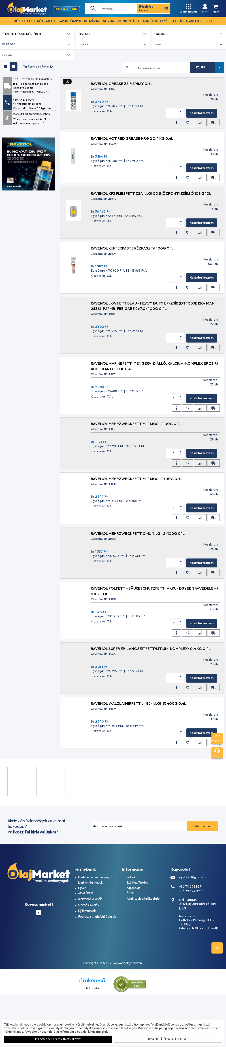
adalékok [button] (150, 21)
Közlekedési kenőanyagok (95, 939)
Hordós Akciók (88, 966)
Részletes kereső (153, 8)
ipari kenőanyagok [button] (72, 21)
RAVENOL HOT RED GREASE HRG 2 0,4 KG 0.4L (135, 200)
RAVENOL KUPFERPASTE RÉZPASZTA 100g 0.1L (135, 310)
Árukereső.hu (92, 1041)
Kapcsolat (133, 950)
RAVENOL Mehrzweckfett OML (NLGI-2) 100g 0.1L (141, 595)
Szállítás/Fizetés (137, 945)
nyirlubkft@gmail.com (192, 939)
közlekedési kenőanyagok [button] (34, 21)
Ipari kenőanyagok (90, 945)
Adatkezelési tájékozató (28, 185)
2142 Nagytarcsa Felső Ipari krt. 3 (198, 964)
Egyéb (82, 950)
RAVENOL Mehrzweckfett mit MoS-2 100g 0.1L (139, 486)
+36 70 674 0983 (189, 952)
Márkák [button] (95, 21)
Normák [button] (109, 21)
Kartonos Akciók (89, 961)
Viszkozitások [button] (129, 21)
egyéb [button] (164, 21)
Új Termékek (86, 972)
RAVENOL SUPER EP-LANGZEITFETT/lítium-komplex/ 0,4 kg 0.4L (154, 711)
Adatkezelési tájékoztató (143, 961)
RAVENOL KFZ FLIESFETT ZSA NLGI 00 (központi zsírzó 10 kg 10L (154, 255)
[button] (37, 107)
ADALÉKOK (85, 956)
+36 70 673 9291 (188, 948)
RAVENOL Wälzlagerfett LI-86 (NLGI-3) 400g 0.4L (142, 765)
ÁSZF (43, 181)
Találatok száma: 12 (38, 129)
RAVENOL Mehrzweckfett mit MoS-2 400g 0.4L (140, 540)
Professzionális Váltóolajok (96, 977)
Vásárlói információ (25, 181)
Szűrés (200, 129)
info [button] (208, 21)
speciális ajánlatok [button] (187, 21)
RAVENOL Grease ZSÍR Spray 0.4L (125, 146)
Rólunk (131, 939)
